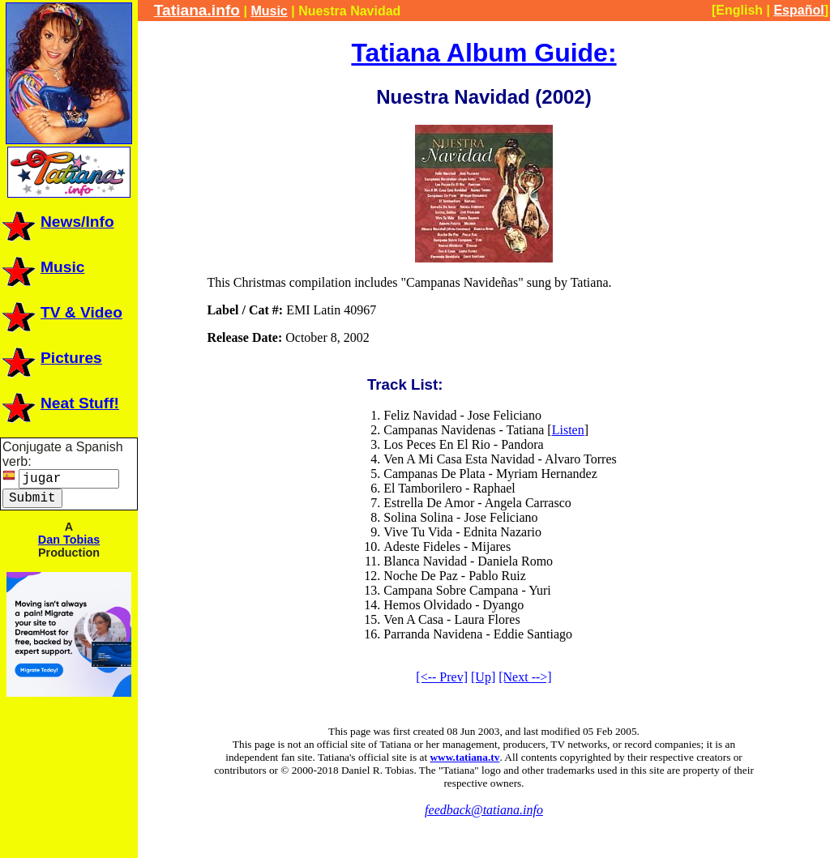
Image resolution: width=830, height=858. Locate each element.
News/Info (57, 221)
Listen (568, 430)
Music (42, 266)
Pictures (51, 357)
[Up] (483, 677)
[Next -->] (524, 677)
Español (798, 10)
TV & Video (61, 312)
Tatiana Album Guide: (483, 52)
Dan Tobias (69, 539)
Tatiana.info (197, 10)
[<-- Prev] (442, 677)
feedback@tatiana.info (484, 810)
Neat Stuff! (59, 403)
